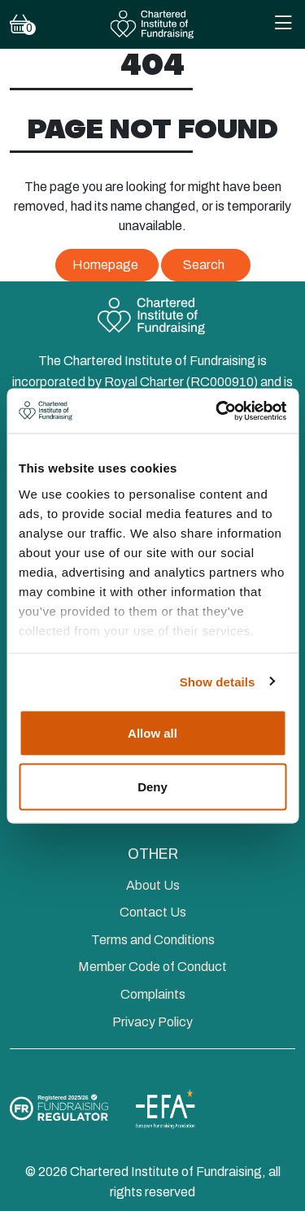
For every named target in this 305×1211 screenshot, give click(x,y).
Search (203, 265)
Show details (217, 681)
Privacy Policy (152, 1022)
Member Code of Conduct (152, 967)
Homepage (105, 265)
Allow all (152, 733)
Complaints (152, 994)
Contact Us (153, 912)
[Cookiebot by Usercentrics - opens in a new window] (217, 410)
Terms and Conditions (153, 940)
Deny (152, 786)
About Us (153, 885)
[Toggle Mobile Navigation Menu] (283, 25)
